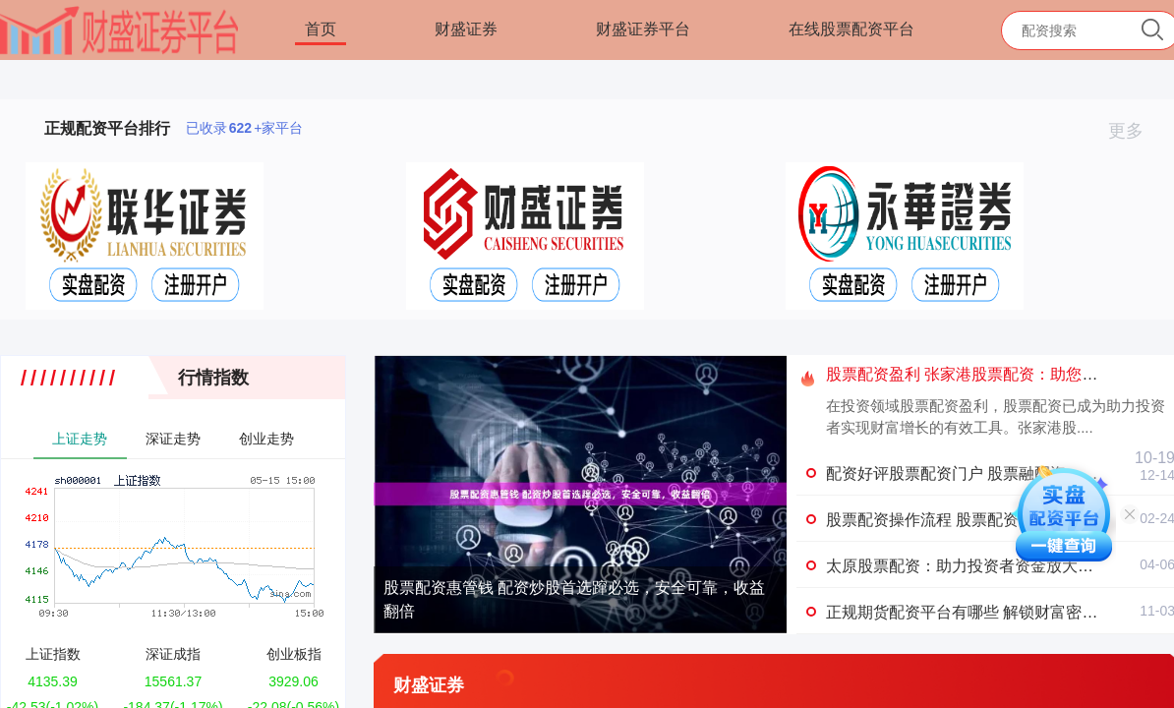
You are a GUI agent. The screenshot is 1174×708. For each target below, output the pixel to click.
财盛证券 (466, 29)
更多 (1134, 131)
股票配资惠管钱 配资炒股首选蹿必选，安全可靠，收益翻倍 (574, 599)
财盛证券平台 (643, 29)
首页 (320, 29)
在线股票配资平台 (851, 29)
